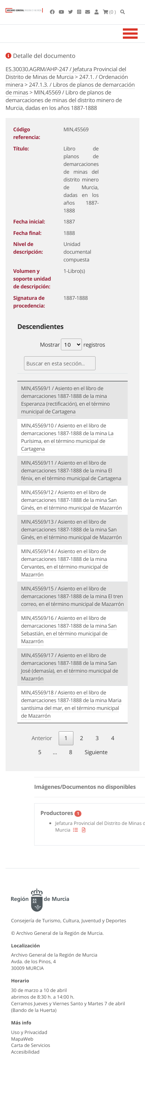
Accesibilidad (25, 1051)
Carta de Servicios (30, 1045)
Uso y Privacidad (29, 1032)
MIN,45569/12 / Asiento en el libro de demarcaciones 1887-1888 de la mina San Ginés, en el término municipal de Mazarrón (71, 500)
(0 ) (109, 11)
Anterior (41, 738)
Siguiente (96, 752)
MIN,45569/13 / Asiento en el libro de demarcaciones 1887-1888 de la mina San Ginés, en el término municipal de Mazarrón (71, 529)
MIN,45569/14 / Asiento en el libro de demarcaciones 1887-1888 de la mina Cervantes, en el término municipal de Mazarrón (64, 563)
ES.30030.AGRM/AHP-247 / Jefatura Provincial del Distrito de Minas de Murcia (66, 73)
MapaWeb (22, 1039)
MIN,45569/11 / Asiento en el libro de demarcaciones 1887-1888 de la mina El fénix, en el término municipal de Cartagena (71, 470)
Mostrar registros (72, 344)
